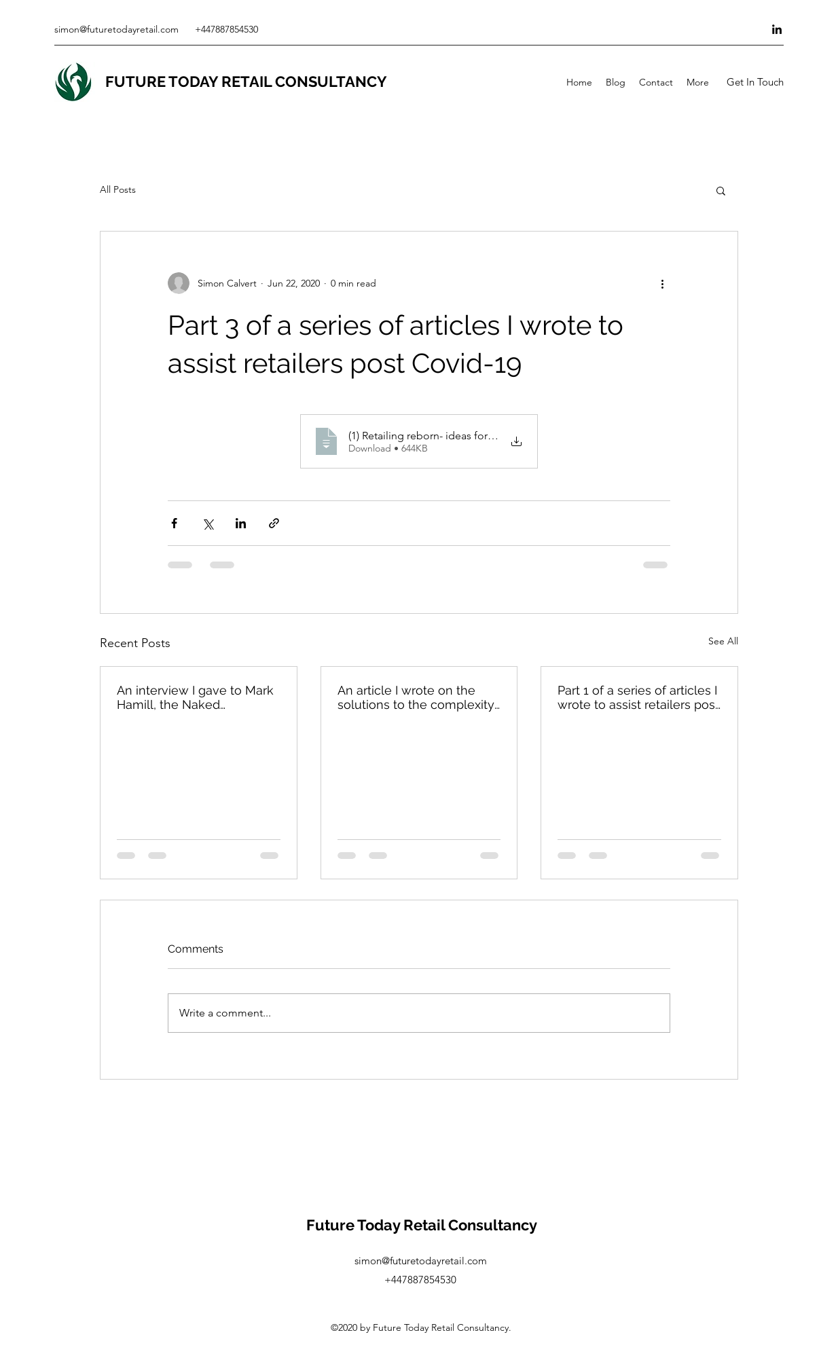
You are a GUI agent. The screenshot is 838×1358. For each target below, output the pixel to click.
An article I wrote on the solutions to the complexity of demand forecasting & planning (416, 697)
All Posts (118, 189)
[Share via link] (274, 523)
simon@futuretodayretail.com (116, 29)
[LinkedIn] (777, 29)
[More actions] (662, 283)
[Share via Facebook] (174, 523)
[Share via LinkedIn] (240, 523)
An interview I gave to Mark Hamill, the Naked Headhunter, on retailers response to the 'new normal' (195, 697)
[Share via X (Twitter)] (207, 523)
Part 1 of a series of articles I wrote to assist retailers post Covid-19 (638, 697)
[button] (755, 82)
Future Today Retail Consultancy (421, 1225)
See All (723, 641)
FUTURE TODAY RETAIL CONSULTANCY (246, 81)
